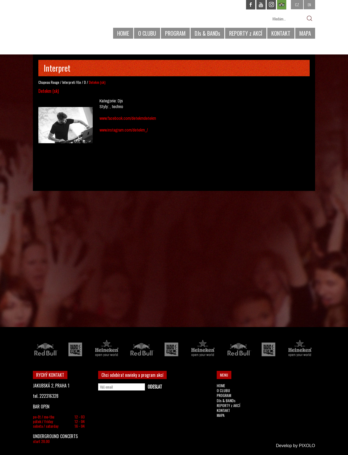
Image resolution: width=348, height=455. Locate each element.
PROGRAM (175, 33)
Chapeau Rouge (48, 82)
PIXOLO (307, 445)
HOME (123, 33)
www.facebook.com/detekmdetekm (128, 118)
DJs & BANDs (207, 33)
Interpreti (68, 82)
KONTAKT (280, 33)
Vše (78, 82)
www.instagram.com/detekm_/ (124, 130)
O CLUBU (147, 33)
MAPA (305, 33)
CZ (297, 4)
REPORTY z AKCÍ (245, 33)
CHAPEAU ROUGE (62, 21)
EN (309, 4)
